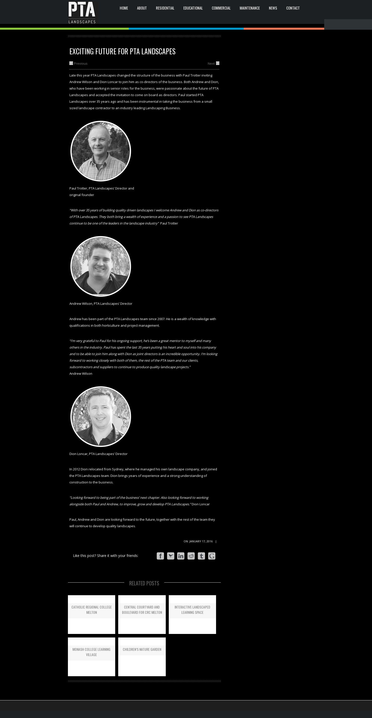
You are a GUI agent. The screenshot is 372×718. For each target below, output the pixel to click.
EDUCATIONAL (193, 8)
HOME (124, 8)
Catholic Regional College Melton (91, 609)
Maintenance (250, 8)
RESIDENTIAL (165, 8)
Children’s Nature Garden (142, 649)
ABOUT (142, 8)
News (273, 8)
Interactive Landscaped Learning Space (192, 609)
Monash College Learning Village (91, 652)
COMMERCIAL (221, 8)
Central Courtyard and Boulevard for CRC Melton (142, 609)
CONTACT (293, 8)
